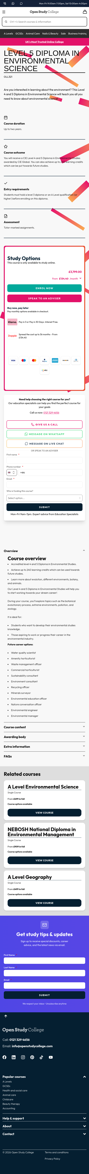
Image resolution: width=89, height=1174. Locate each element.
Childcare (8, 1099)
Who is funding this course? (20, 491)
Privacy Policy (52, 1158)
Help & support (44, 1118)
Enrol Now (44, 288)
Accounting (9, 1108)
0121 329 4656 (51, 412)
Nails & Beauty (50, 33)
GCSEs (19, 33)
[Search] (45, 21)
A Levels (8, 33)
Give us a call (44, 424)
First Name (10, 955)
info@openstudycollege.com (32, 1046)
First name (13, 455)
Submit (44, 507)
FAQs (44, 756)
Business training (77, 33)
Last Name (10, 967)
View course (44, 812)
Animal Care (33, 33)
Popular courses (44, 1077)
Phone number (15, 467)
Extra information (44, 747)
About (44, 1126)
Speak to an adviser (44, 298)
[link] (44, 800)
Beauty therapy (11, 1103)
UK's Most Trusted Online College (44, 41)
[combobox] (44, 498)
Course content (44, 727)
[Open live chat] (21, 3)
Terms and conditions (57, 1152)
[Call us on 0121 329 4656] (5, 3)
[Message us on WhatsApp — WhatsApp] (13, 3)
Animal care (9, 1094)
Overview (44, 551)
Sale (63, 33)
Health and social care (15, 1090)
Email (10, 479)
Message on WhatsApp (45, 434)
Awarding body (44, 737)
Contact (44, 1134)
